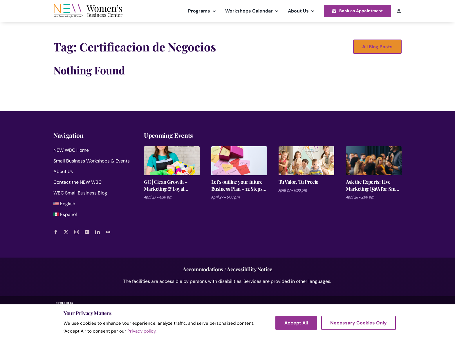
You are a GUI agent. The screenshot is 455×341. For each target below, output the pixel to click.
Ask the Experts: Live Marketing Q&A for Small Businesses (373, 185)
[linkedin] (97, 232)
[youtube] (87, 232)
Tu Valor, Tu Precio (299, 181)
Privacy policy (141, 331)
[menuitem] (91, 204)
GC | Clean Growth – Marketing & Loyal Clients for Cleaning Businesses (165, 185)
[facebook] (55, 232)
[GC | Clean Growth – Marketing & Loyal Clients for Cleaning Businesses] (172, 160)
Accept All (296, 323)
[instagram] (76, 232)
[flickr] (108, 232)
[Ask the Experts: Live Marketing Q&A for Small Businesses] (374, 160)
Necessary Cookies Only (358, 323)
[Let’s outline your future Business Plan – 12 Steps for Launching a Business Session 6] (239, 160)
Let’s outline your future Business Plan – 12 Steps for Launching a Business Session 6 (237, 185)
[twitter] (66, 232)
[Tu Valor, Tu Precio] (306, 160)
